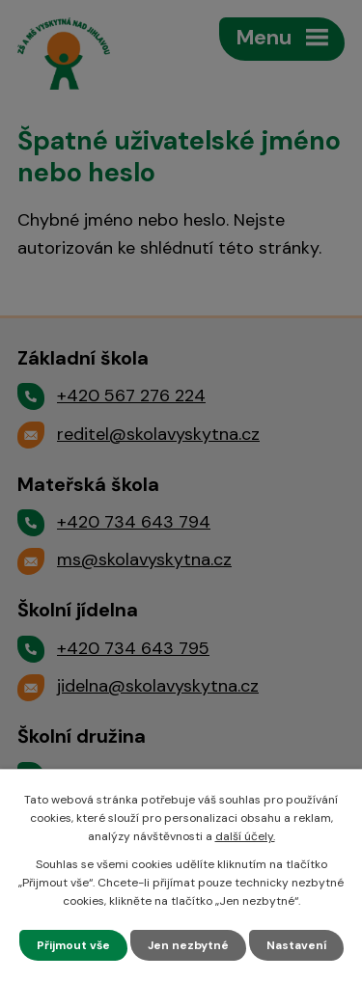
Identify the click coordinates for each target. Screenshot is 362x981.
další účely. (245, 836)
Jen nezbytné (188, 945)
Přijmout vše (73, 945)
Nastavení (296, 945)
